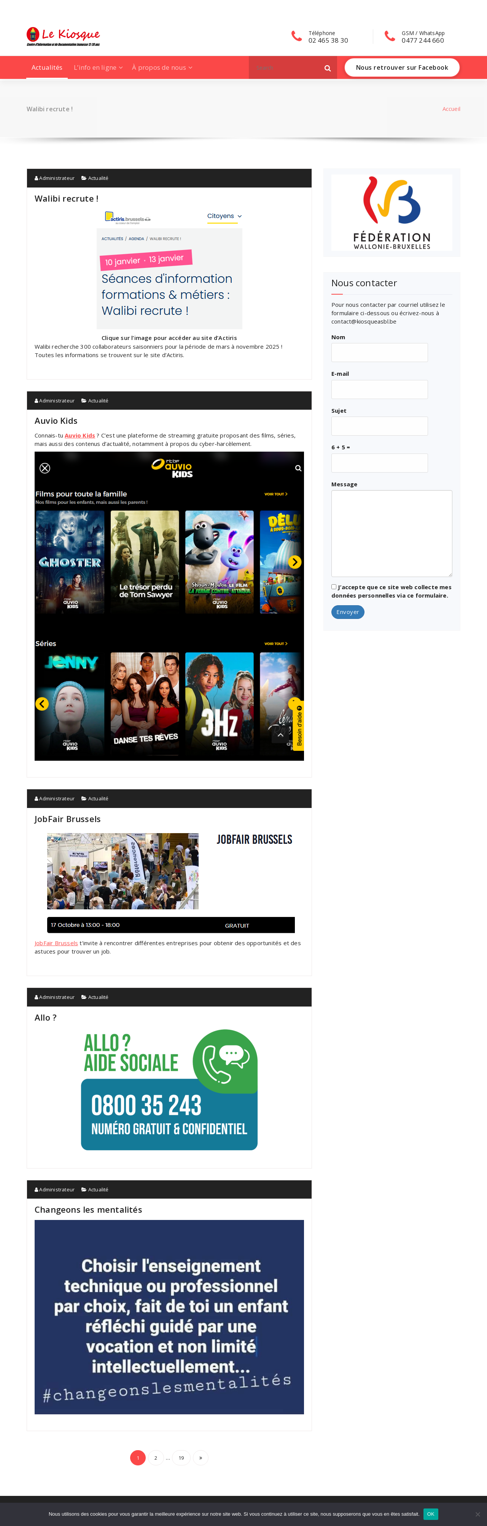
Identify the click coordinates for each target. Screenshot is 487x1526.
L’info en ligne (95, 67)
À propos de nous (159, 67)
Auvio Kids (56, 420)
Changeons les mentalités (88, 1209)
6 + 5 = (340, 447)
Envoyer (348, 612)
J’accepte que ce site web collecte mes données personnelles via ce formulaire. (391, 591)
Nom (338, 337)
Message (344, 484)
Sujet (339, 410)
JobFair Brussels (68, 818)
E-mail (340, 373)
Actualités (47, 67)
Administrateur (55, 178)
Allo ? (46, 1017)
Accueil (451, 108)
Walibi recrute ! (66, 198)
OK (430, 1514)
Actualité (98, 178)
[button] (328, 67)
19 (181, 1457)
